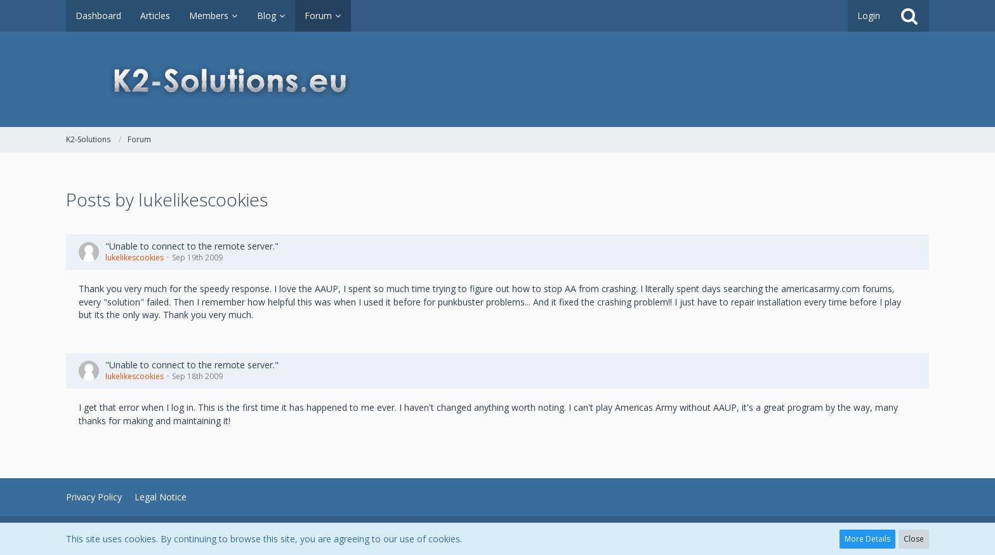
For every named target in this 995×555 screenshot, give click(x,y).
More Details (867, 538)
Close (914, 538)
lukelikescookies (134, 257)
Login (868, 16)
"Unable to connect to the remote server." (192, 246)
